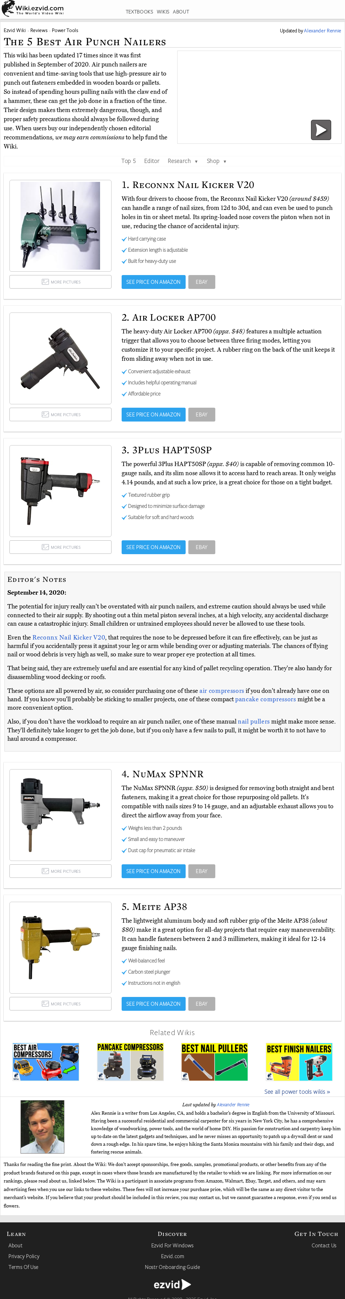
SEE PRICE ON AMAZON (153, 281)
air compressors (221, 691)
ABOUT (181, 11)
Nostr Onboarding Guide (172, 1267)
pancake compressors (265, 699)
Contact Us (324, 1245)
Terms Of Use (23, 1267)
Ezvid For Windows (172, 1245)
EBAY (202, 281)
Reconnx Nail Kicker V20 (68, 637)
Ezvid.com (172, 1256)
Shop (217, 160)
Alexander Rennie (233, 1104)
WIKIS (163, 11)
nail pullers (254, 721)
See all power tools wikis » (297, 1091)
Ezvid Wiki (15, 30)
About (15, 1245)
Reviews (39, 30)
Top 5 (128, 160)
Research (183, 160)
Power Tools (65, 30)
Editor (152, 160)
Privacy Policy (23, 1256)
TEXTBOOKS (139, 11)
